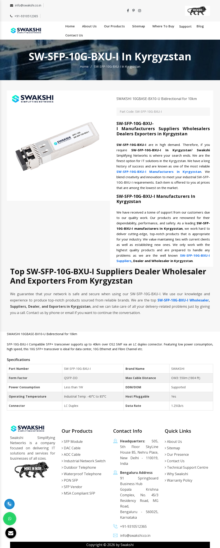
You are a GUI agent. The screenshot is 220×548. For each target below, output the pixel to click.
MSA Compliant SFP (78, 493)
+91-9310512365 (26, 16)
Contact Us (74, 35)
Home (70, 26)
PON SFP (70, 480)
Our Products (114, 26)
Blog (200, 26)
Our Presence (177, 454)
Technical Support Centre (186, 467)
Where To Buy (163, 26)
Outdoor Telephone (79, 467)
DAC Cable (71, 448)
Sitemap (138, 26)
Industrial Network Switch (83, 461)
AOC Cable (71, 454)
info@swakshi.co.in (28, 5)
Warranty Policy (178, 480)
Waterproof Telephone (81, 473)
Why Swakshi (176, 473)
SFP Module (72, 441)
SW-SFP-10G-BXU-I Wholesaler (183, 300)
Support (185, 26)
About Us (89, 26)
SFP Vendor (72, 486)
